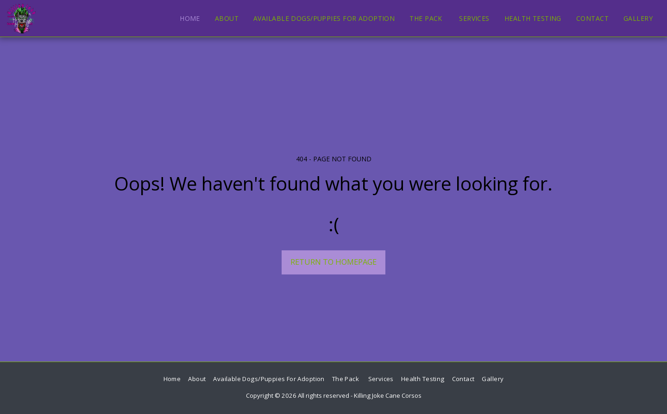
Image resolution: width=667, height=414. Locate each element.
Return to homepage (333, 261)
